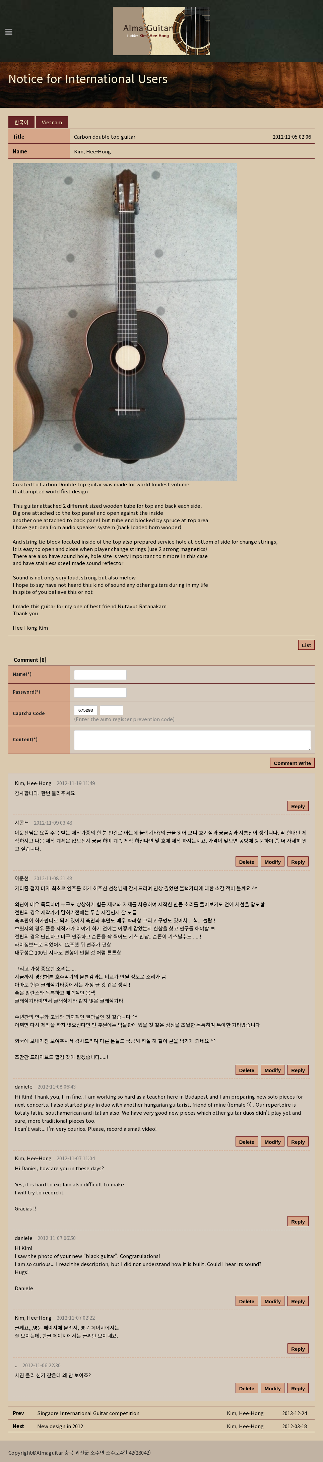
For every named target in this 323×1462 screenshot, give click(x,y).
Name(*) (22, 671)
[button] (92, 148)
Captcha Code (29, 710)
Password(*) (26, 689)
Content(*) (25, 737)
